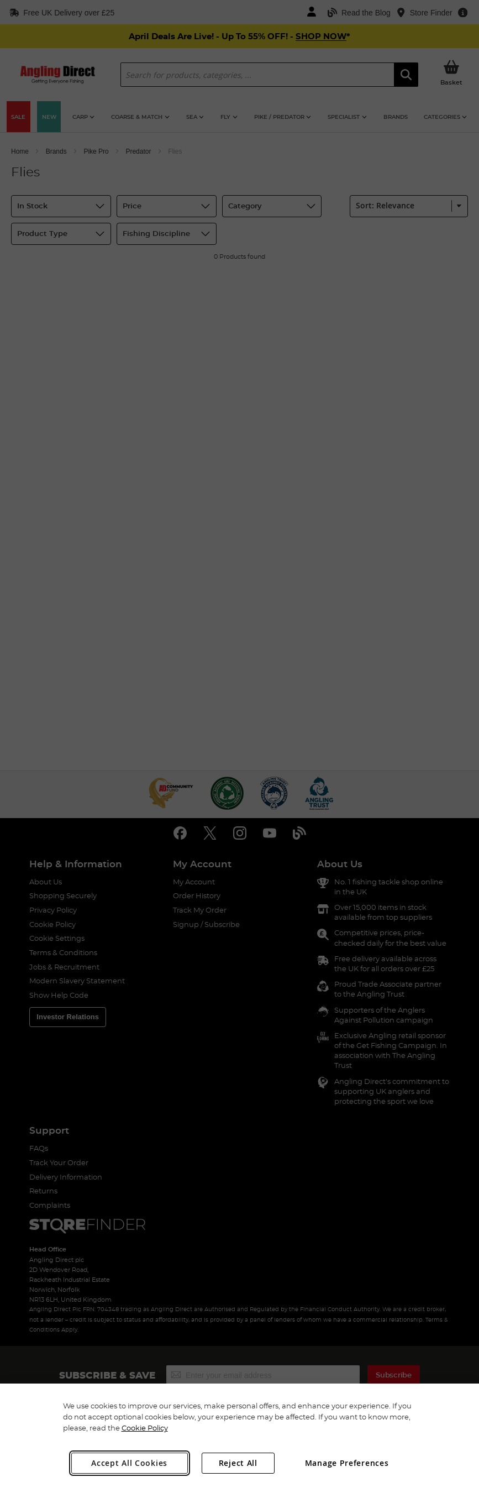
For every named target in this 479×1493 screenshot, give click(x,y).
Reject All (238, 1463)
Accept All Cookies (129, 1463)
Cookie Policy (145, 1427)
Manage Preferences (347, 1463)
